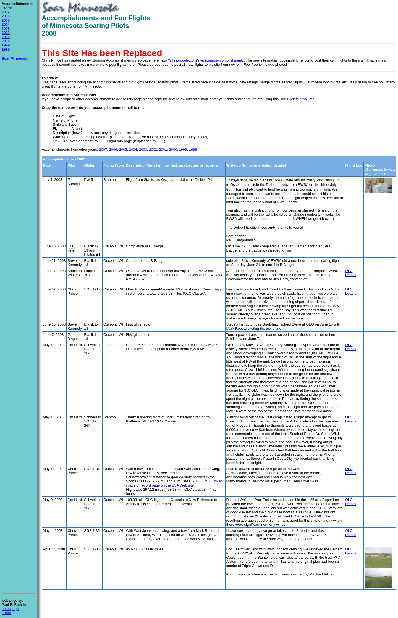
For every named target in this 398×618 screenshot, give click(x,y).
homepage (10, 609)
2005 (6, 20)
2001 (6, 37)
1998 (6, 49)
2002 (6, 33)
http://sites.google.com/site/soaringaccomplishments (202, 60)
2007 (6, 12)
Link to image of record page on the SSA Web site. (174, 483)
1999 (6, 45)
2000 (6, 41)
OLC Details (350, 273)
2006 (6, 16)
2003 (6, 29)
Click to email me (300, 99)
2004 (6, 24)
